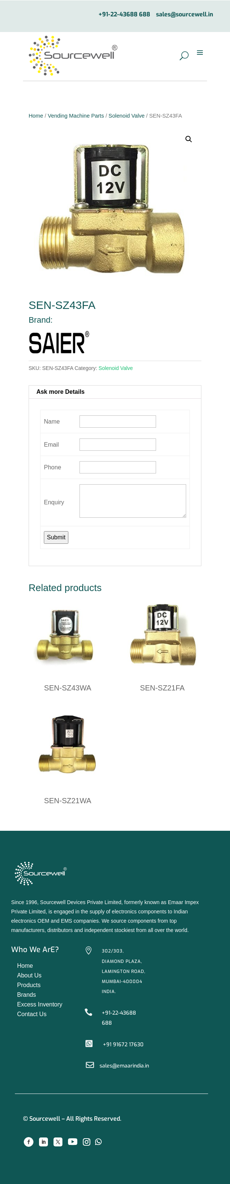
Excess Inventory (39, 1004)
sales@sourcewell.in (184, 14)
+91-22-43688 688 (124, 14)
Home (36, 116)
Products (29, 985)
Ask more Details (60, 392)
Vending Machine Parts (76, 116)
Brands (26, 995)
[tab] (115, 392)
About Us (29, 975)
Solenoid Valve (126, 116)
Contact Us (31, 1014)
